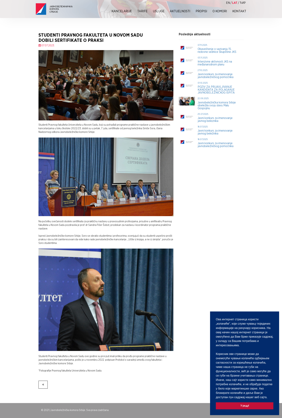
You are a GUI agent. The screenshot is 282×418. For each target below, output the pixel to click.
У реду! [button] (244, 405)
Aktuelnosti (180, 11)
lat (234, 3)
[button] (268, 397)
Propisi (201, 11)
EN (228, 3)
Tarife (142, 11)
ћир (243, 3)
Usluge (158, 11)
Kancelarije (122, 11)
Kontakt (239, 11)
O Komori (220, 11)
